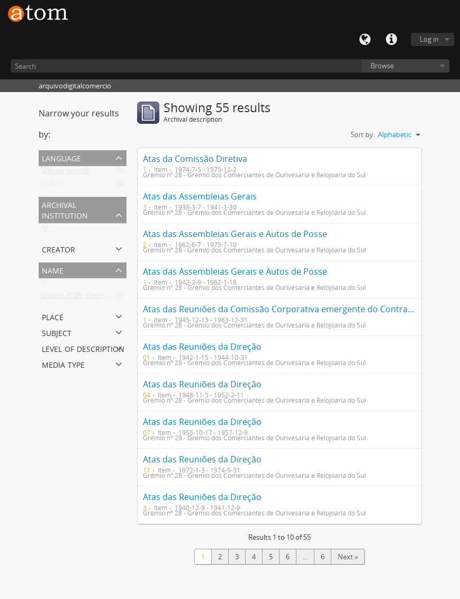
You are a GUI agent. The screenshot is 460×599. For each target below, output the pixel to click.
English (52, 185)
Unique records (65, 172)
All (44, 229)
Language (364, 39)
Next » (348, 556)
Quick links (391, 39)
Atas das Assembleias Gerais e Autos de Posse (235, 234)
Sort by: (362, 134)
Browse (382, 65)
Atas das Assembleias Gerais (200, 196)
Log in (429, 39)
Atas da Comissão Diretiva (195, 159)
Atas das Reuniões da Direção (202, 346)
